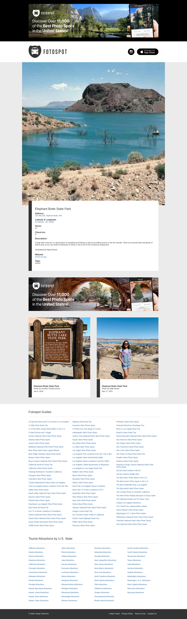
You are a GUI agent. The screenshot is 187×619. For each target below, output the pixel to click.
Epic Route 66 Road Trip (38, 508)
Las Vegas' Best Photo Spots (84, 450)
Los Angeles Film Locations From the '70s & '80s (92, 454)
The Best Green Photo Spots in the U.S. (132, 481)
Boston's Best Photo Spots (39, 457)
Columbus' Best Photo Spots (40, 479)
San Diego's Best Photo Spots (128, 443)
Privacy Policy (127, 614)
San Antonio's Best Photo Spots (129, 440)
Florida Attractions (36, 580)
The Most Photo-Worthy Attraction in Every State (135, 496)
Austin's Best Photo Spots (39, 443)
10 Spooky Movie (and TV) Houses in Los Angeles (49, 422)
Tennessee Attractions (136, 556)
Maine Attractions (68, 576)
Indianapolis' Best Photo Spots (84, 432)
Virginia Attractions (134, 572)
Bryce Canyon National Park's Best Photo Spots (48, 461)
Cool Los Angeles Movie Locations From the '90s (48, 486)
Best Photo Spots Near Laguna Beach (44, 450)
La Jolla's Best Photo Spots (83, 447)
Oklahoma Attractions (103, 588)
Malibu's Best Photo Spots (83, 472)
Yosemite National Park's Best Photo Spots (133, 521)
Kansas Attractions (69, 564)
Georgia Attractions (36, 584)
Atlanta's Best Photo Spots (39, 440)
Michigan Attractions (70, 588)
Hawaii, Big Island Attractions (40, 588)
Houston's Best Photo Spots (83, 425)
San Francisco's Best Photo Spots (130, 447)
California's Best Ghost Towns (41, 468)
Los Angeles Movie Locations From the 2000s (90, 461)
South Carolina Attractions (137, 548)
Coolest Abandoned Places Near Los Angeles (47, 483)
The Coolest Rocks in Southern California (133, 492)
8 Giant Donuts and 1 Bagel (40, 432)
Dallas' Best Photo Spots (39, 490)
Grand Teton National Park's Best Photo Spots (47, 518)
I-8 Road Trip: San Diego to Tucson (86, 429)
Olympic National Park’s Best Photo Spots (89, 508)
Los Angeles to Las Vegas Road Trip (87, 468)
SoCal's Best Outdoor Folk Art (128, 470)
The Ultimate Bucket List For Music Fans (132, 499)
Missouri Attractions (69, 600)
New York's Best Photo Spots (84, 500)
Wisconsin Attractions (136, 588)
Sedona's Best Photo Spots (127, 461)
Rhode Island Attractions (104, 600)
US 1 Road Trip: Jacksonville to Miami (131, 506)
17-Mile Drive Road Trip (38, 425)
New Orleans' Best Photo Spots (85, 497)
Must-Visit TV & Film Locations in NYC (87, 490)
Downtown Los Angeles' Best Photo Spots (45, 504)
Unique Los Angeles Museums (128, 503)
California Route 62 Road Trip (40, 465)
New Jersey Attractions (103, 564)
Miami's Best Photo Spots (82, 483)
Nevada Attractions (102, 556)
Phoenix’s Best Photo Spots (83, 525)
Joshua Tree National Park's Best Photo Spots (91, 436)
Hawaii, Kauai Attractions (39, 592)
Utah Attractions (133, 564)
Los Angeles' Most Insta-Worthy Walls (87, 457)
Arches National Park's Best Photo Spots (45, 436)
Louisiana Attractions (70, 572)
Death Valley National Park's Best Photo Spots (47, 493)
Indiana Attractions (69, 556)
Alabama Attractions (37, 548)
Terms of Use (140, 614)
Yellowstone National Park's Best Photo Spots (134, 517)
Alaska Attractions (36, 552)
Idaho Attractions (68, 548)
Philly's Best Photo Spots (82, 522)
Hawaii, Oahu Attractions (38, 600)
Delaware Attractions (37, 576)
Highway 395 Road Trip (81, 422)
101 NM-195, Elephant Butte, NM (48, 216)
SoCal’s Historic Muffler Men (127, 474)
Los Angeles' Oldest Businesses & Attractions (90, 465)
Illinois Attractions (69, 552)
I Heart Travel (114, 614)
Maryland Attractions (70, 580)
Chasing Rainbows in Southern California (45, 472)
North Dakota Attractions (104, 580)
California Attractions (37, 564)
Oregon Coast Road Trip (82, 511)
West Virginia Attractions (137, 584)
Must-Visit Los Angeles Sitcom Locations (88, 486)
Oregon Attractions (101, 592)
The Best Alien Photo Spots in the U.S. (132, 478)
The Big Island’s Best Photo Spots (130, 488)
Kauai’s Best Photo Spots (82, 440)
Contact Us (152, 614)
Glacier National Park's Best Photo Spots (45, 515)
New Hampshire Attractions (105, 560)
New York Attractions (102, 572)
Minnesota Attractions (70, 592)
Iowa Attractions (68, 560)
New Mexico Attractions (103, 568)
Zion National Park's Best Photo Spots (131, 524)
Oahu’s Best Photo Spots (82, 504)
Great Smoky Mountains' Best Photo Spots (46, 522)
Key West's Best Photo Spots (84, 443)
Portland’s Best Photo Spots (127, 422)
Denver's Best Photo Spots (39, 497)
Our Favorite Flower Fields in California (88, 515)
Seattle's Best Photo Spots (127, 457)
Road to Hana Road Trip (126, 432)
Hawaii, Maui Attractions (38, 596)
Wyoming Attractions (135, 592)
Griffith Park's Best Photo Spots (41, 525)
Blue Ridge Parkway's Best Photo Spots (45, 454)
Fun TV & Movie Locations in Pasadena (45, 511)
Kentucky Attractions (70, 568)
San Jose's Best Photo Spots (128, 450)
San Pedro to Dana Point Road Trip (130, 454)
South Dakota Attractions (137, 552)
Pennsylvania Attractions (104, 596)
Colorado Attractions (37, 568)
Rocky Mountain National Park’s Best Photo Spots (136, 436)
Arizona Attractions (36, 556)
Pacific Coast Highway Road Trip (85, 518)
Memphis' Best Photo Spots (83, 479)
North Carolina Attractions (104, 576)
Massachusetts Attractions (72, 584)
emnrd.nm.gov (41, 257)
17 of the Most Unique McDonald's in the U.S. (47, 429)
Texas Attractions (134, 560)
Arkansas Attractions (37, 560)
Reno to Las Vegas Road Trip (128, 429)
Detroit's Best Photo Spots (39, 500)
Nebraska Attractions (102, 552)
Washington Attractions (136, 576)
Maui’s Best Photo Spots (82, 475)
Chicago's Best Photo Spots (40, 475)
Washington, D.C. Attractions (139, 580)
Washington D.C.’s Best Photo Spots (131, 513)
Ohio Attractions (100, 584)
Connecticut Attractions (38, 572)
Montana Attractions (102, 548)
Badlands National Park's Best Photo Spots (46, 447)
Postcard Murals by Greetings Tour (130, 425)
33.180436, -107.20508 (44, 222)
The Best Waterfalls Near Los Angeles (131, 485)
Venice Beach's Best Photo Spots (129, 510)
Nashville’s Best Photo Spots (84, 493)
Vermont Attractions (135, 568)
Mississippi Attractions (70, 596)
